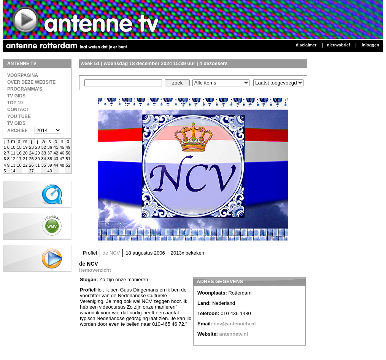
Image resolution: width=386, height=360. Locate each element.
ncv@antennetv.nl (235, 324)
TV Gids (16, 96)
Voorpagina (22, 75)
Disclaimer (306, 45)
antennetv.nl (233, 334)
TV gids (16, 123)
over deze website (31, 82)
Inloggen (370, 45)
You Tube (19, 116)
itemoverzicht (95, 270)
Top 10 (15, 102)
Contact (18, 109)
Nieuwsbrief (338, 45)
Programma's (24, 89)
